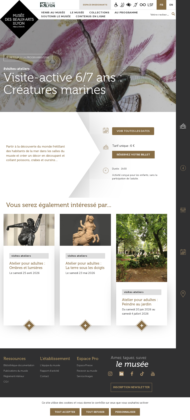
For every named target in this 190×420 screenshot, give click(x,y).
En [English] (171, 5)
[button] (183, 210)
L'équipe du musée (50, 365)
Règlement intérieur (14, 376)
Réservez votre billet (133, 154)
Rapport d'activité (49, 370)
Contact (44, 376)
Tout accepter (65, 412)
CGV (6, 381)
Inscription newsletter (131, 387)
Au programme (126, 12)
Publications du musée (16, 370)
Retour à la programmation (27, 57)
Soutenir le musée (56, 16)
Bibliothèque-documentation (19, 365)
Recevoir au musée (87, 370)
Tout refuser (95, 412)
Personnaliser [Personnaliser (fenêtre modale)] (125, 412)
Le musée (77, 12)
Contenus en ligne (90, 16)
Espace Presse (84, 365)
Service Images (85, 376)
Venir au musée (53, 12)
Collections (99, 12)
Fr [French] (161, 5)
